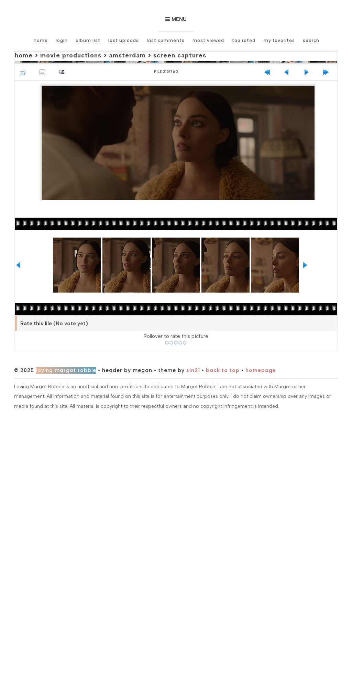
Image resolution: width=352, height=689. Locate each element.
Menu (179, 19)
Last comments (166, 40)
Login (62, 40)
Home (41, 40)
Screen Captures (179, 55)
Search (310, 40)
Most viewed (208, 40)
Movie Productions (70, 55)
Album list (88, 40)
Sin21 (193, 370)
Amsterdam (127, 55)
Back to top (223, 370)
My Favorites (279, 40)
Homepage (260, 370)
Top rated (243, 40)
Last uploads (123, 40)
